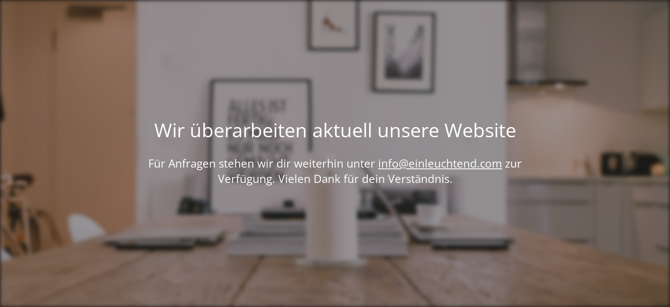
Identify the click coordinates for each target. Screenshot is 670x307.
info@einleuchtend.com (440, 163)
